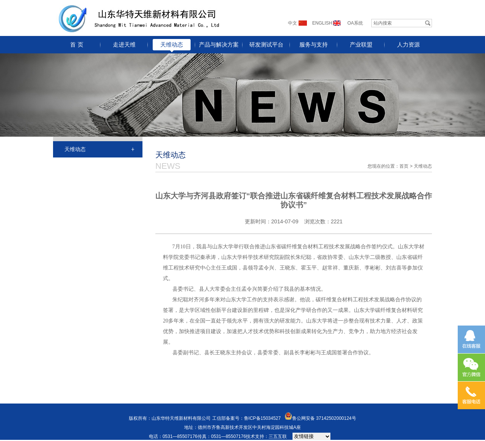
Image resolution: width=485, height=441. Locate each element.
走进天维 (124, 44)
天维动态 (171, 44)
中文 (292, 23)
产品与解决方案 (219, 44)
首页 (403, 166)
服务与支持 (313, 44)
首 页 (76, 44)
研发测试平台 (266, 44)
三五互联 (278, 436)
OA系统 (355, 23)
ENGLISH (322, 23)
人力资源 (408, 44)
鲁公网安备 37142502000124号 (324, 418)
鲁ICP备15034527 (262, 418)
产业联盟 (361, 44)
